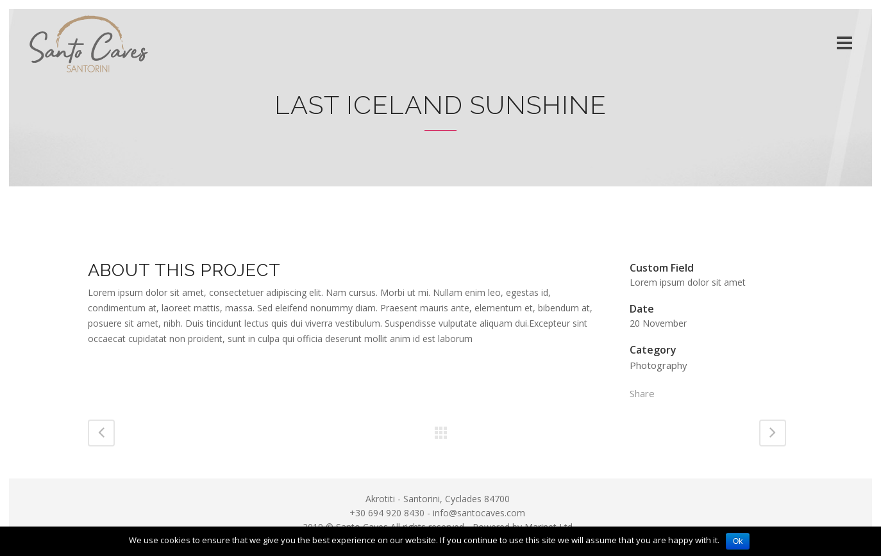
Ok (738, 541)
